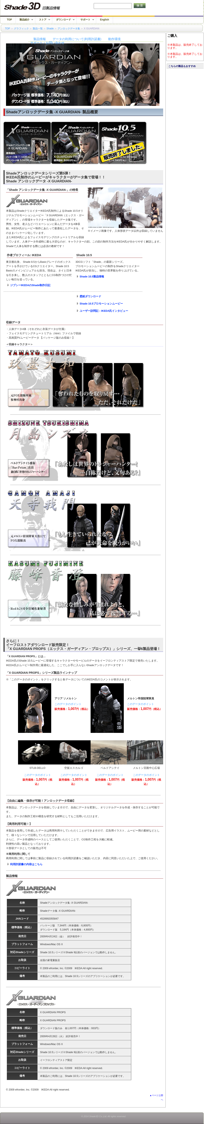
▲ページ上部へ (156, 1097)
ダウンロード (63, 19)
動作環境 (114, 39)
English (104, 19)
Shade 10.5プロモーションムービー (101, 303)
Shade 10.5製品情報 (92, 276)
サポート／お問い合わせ (47, 42)
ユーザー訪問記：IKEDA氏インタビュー (104, 310)
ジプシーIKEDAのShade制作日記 (30, 285)
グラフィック (21, 28)
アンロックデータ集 (69, 28)
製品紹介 (24, 19)
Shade (50, 28)
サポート (85, 19)
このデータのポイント (68, 704)
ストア (42, 19)
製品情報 (39, 39)
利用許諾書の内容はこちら (26, 864)
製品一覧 (38, 28)
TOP (9, 19)
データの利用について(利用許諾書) (77, 39)
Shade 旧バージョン (35, 6)
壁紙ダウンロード (90, 296)
